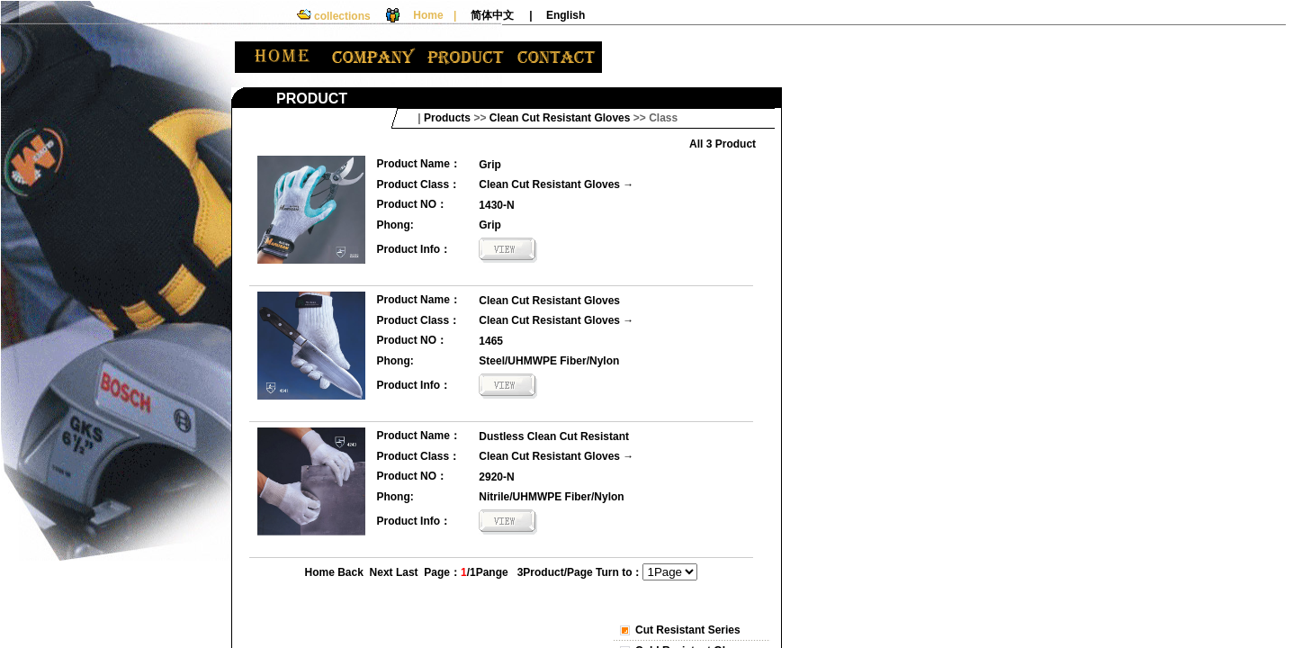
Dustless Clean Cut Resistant (554, 436)
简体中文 (492, 15)
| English (557, 15)
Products (447, 118)
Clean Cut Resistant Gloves (549, 184)
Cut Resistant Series (688, 630)
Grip (490, 164)
